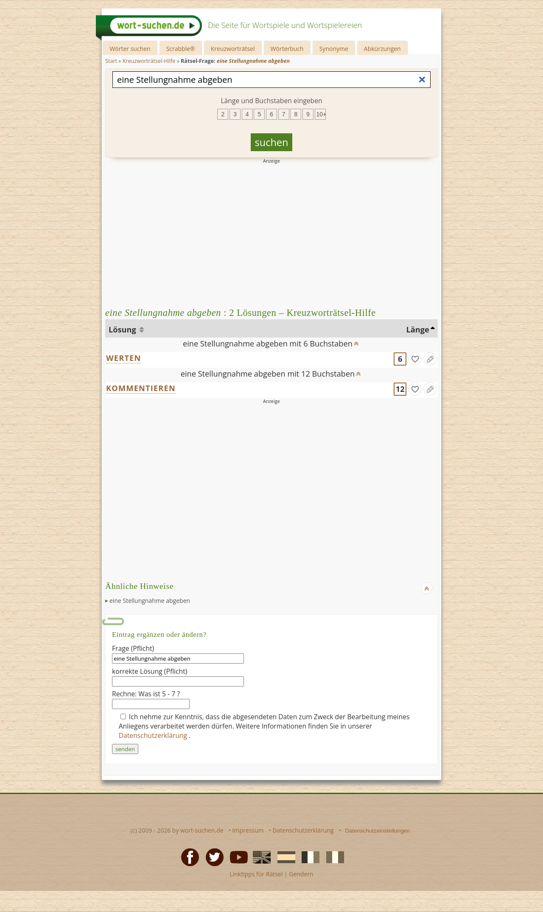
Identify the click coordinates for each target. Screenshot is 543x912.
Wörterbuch (287, 49)
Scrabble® (180, 49)
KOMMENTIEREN (141, 388)
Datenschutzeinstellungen (377, 831)
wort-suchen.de (202, 830)
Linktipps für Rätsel (256, 874)
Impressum (248, 830)
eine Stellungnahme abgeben (149, 601)
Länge (417, 329)
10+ (321, 114)
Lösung (123, 329)
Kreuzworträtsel (233, 49)
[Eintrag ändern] (430, 359)
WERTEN (123, 358)
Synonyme (333, 49)
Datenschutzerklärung (154, 735)
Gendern (301, 874)
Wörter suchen (129, 49)
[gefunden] (415, 359)
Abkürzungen (382, 49)
